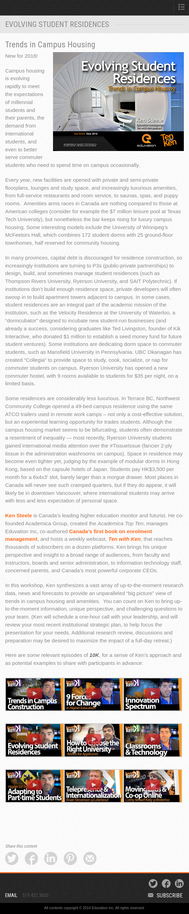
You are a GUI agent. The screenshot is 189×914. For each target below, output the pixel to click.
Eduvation (40, 9)
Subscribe (165, 895)
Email (11, 895)
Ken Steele (18, 515)
